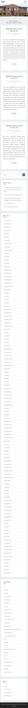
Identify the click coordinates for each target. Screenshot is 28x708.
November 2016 (8, 550)
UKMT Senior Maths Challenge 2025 (13, 195)
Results (6, 646)
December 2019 (8, 428)
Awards (6, 590)
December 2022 (8, 316)
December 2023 (8, 276)
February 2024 (7, 270)
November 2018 (8, 470)
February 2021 (7, 388)
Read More (14, 64)
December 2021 (8, 355)
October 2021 (7, 362)
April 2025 (6, 237)
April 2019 (6, 454)
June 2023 (6, 296)
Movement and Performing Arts (12, 629)
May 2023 (6, 299)
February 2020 (7, 421)
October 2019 (7, 434)
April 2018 (6, 494)
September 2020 (8, 405)
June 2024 (6, 256)
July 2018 (6, 484)
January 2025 (7, 247)
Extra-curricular (8, 613)
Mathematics (7, 626)
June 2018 (6, 487)
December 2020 (8, 395)
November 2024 (8, 250)
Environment (7, 609)
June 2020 (6, 408)
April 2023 (6, 303)
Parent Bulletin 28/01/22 (14, 30)
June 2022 (6, 336)
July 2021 (6, 372)
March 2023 (7, 306)
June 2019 (6, 447)
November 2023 (8, 279)
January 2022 (7, 352)
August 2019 (7, 441)
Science (6, 652)
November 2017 (8, 510)
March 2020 (7, 418)
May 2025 (6, 233)
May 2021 (6, 378)
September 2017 (8, 517)
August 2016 (7, 559)
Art (5, 586)
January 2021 (7, 391)
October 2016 (7, 553)
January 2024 (7, 273)
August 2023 (7, 289)
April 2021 (6, 382)
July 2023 (6, 293)
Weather (6, 669)
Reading (6, 642)
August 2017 (7, 520)
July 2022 (6, 332)
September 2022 (8, 326)
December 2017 (8, 507)
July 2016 (6, 563)
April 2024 (6, 263)
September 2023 (8, 286)
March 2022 (7, 345)
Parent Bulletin (8, 632)
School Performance (9, 649)
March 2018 (7, 497)
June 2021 (6, 375)
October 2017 (7, 513)
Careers (6, 593)
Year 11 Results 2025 (9, 203)
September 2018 (8, 477)
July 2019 (6, 444)
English (6, 606)
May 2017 (6, 530)
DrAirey (19, 33)
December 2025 (8, 224)
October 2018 (7, 474)
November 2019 (8, 431)
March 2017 (7, 536)
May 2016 (6, 566)
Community (7, 599)
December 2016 (8, 546)
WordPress (19, 704)
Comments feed (8, 692)
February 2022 (7, 349)
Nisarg (14, 706)
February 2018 (7, 500)
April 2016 (6, 569)
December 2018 (8, 467)
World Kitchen (7, 672)
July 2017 (6, 523)
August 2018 (7, 480)
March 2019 (7, 457)
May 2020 (6, 411)
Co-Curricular (7, 596)
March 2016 (7, 573)
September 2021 (8, 365)
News (3, 2)
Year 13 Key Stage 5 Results (11, 207)
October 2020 (7, 401)
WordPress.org (8, 696)
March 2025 (7, 240)
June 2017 (6, 527)
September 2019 (8, 438)
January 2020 (7, 424)
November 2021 (8, 359)
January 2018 (7, 503)
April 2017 (6, 533)
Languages (7, 623)
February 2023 (7, 309)
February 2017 (7, 540)
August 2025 (7, 230)
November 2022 (8, 319)
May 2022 (6, 339)
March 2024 (7, 266)
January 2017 (7, 543)
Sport (5, 655)
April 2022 (6, 342)
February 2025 (7, 243)
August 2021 (7, 368)
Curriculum (7, 603)
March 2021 (7, 385)
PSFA (5, 639)
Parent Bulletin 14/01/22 (14, 127)
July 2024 (6, 253)
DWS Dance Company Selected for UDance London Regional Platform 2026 (13, 189)
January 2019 (7, 464)
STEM (5, 659)
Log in (5, 686)
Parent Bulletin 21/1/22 (14, 77)
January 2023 (7, 312)
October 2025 (7, 227)
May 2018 (6, 490)
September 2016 (8, 556)
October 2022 (7, 322)
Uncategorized (8, 665)
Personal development (10, 636)
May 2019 (6, 451)
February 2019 (7, 461)
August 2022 (7, 329)
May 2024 (6, 260)
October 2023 (7, 283)
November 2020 (8, 398)
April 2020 (6, 415)
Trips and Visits (8, 662)
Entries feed (7, 689)
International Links (9, 619)
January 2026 (7, 220)
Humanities (7, 616)
